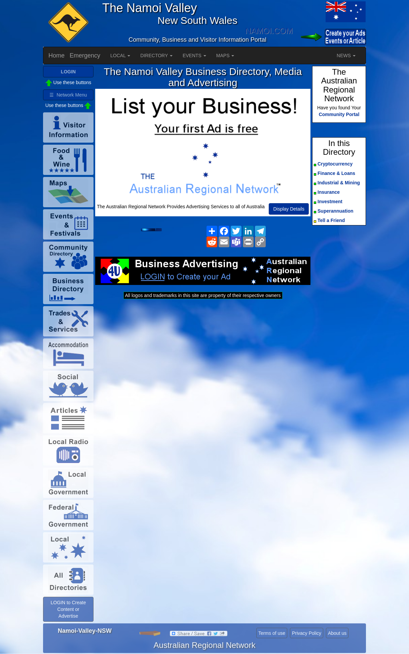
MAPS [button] (225, 55)
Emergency (85, 55)
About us (337, 633)
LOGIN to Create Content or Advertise (68, 609)
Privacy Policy (306, 633)
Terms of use (271, 633)
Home (56, 55)
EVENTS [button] (194, 55)
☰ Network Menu (68, 95)
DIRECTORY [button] (156, 55)
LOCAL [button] (120, 55)
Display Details (288, 209)
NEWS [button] (346, 55)
